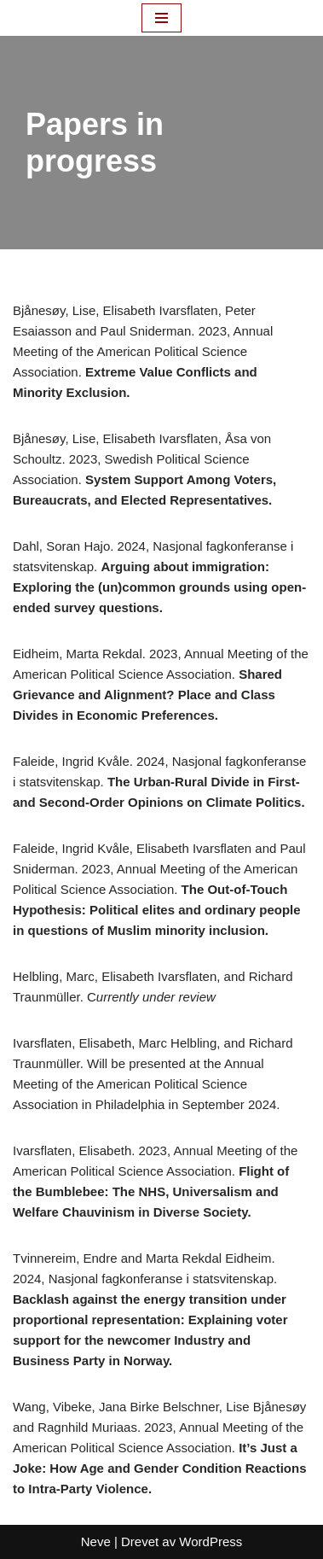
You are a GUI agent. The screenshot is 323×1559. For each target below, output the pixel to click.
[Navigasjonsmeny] (161, 17)
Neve (96, 1541)
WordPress (210, 1541)
